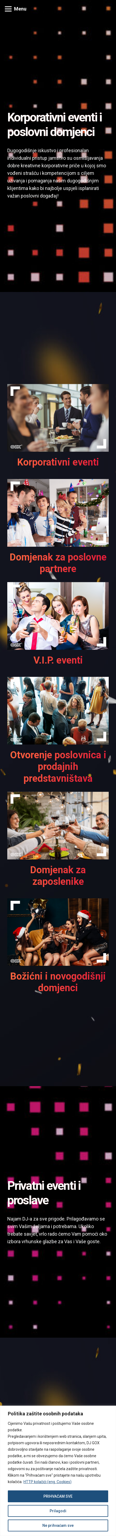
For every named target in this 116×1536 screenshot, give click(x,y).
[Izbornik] (15, 9)
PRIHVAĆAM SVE (58, 1496)
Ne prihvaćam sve (58, 1525)
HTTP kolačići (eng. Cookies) (47, 1482)
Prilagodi (58, 1511)
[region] (58, 1471)
